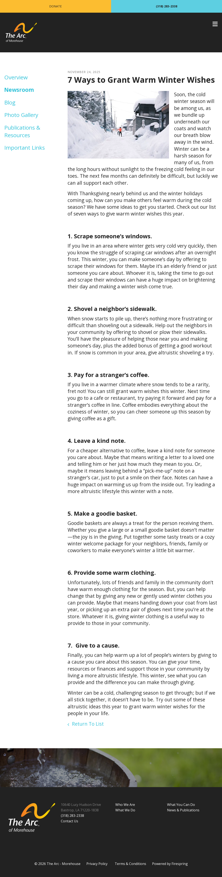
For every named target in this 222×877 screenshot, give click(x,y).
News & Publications (183, 810)
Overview (16, 77)
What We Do (125, 810)
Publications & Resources (22, 131)
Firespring (180, 863)
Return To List (87, 723)
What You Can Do (181, 804)
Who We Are (125, 804)
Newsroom (19, 90)
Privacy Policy (97, 863)
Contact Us (69, 821)
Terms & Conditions (130, 863)
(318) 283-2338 (166, 6)
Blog (9, 102)
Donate (55, 6)
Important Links (24, 147)
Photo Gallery (21, 115)
